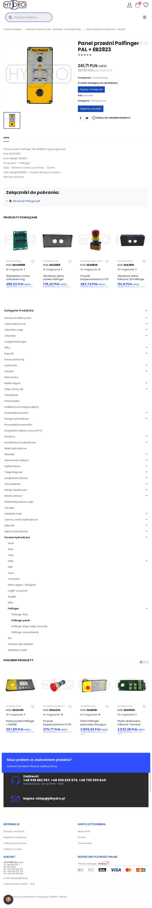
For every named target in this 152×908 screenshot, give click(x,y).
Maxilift (12, 596)
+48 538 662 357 (36, 780)
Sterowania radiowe (16, 460)
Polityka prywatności (15, 843)
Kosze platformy (14, 359)
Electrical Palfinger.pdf (25, 201)
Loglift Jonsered (17, 590)
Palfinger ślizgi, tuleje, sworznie (29, 626)
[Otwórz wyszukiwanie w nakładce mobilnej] (28, 17)
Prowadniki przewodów (18, 424)
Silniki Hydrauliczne (15, 448)
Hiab (10, 561)
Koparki (9, 353)
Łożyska (9, 371)
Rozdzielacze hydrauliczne (20, 442)
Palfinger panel (98, 100)
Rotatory (9, 436)
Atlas (11, 543)
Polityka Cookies (12, 849)
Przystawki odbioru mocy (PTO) (23, 430)
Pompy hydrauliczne (16, 419)
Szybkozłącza (12, 466)
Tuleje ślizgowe (13, 472)
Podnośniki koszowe (16, 413)
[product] (20, 240)
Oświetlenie (11, 395)
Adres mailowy (87, 118)
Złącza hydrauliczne (16, 531)
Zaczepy (9, 507)
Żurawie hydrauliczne (17, 537)
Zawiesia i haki (12, 513)
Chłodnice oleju (13, 330)
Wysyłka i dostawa (13, 831)
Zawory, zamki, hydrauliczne (21, 519)
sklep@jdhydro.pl (50, 798)
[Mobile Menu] (146, 17)
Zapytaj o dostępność (91, 89)
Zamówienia (85, 843)
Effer (10, 549)
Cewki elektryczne (15, 324)
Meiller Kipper (12, 383)
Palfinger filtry (19, 614)
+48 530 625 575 (64, 780)
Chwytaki (9, 335)
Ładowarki (10, 365)
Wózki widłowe (13, 496)
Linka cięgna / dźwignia (22, 585)
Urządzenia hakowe (16, 478)
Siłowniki (9, 454)
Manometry (11, 377)
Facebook (80, 118)
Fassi (11, 555)
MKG (10, 602)
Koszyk (82, 837)
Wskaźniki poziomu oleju (18, 502)
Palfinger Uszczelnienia (24, 632)
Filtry (7, 347)
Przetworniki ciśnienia (20, 644)
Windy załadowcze (15, 490)
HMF (10, 567)
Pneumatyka (12, 401)
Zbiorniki (9, 525)
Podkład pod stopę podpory (21, 407)
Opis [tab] (6, 137)
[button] (141, 662)
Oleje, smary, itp (13, 389)
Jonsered (13, 579)
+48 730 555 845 (92, 780)
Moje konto (84, 831)
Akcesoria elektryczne (17, 318)
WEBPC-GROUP (58, 896)
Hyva (11, 573)
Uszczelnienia (12, 484)
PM (9, 638)
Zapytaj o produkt (90, 108)
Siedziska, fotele (17, 650)
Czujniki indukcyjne (15, 341)
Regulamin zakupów (15, 837)
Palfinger (101, 261)
